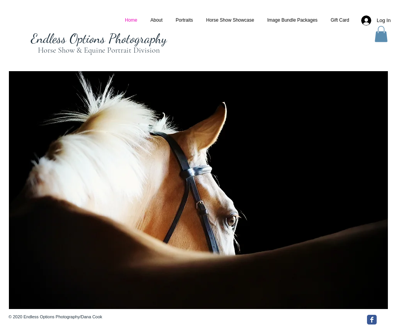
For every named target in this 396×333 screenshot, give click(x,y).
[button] (381, 34)
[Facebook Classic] (372, 319)
